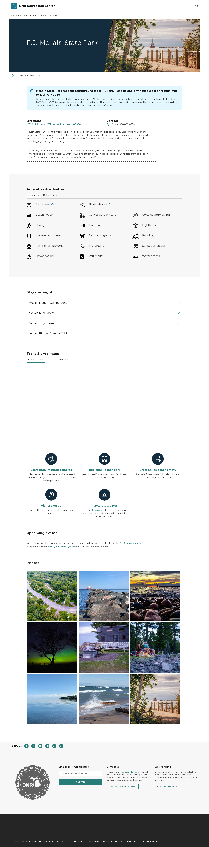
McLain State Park (30, 75)
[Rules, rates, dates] (104, 498)
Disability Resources (95, 841)
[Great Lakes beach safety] (157, 462)
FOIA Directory (115, 841)
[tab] (33, 196)
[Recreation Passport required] (51, 462)
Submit (80, 782)
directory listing (129, 772)
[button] (104, 303)
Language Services (151, 841)
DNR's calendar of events (133, 543)
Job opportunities (167, 786)
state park (96, 510)
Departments (132, 841)
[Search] (196, 6)
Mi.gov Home (51, 841)
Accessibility (77, 841)
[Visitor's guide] (51, 498)
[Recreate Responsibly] (104, 462)
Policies (65, 841)
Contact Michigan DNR (123, 786)
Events (53, 15)
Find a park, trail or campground (28, 15)
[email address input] (80, 773)
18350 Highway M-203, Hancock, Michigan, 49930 (54, 124)
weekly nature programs (61, 546)
